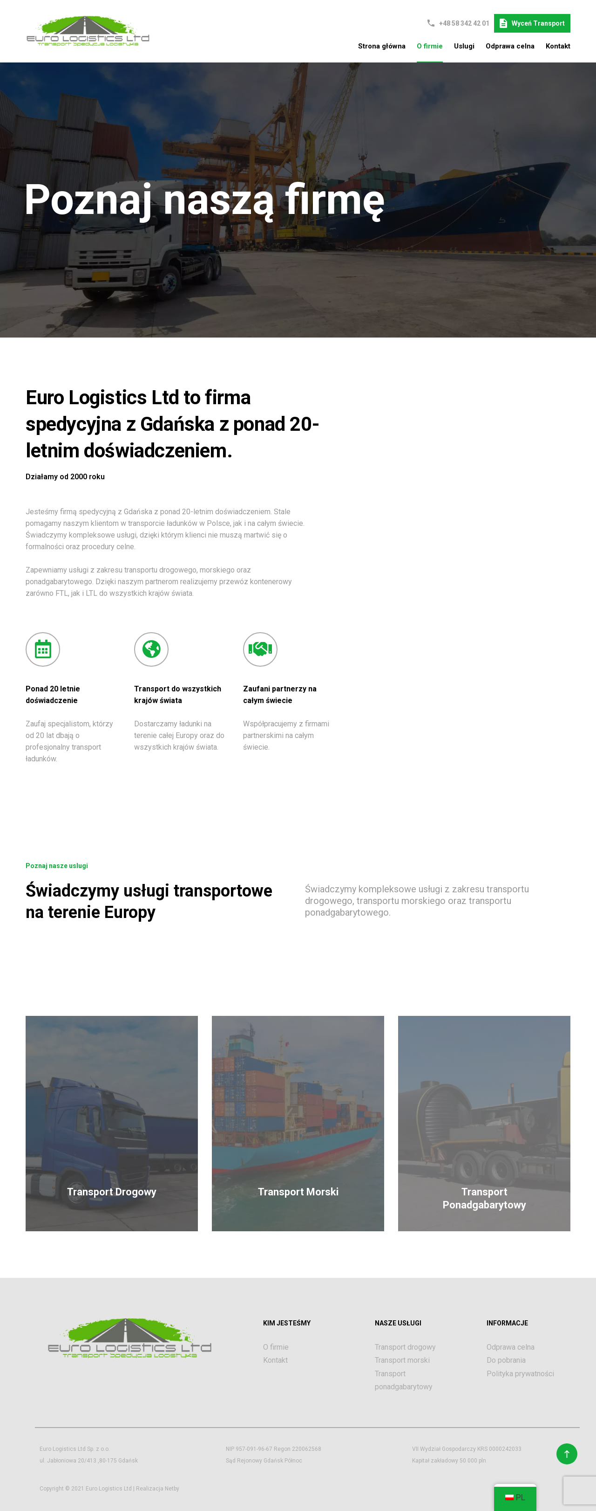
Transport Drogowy (111, 1192)
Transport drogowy (405, 1347)
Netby (172, 1488)
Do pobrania (506, 1360)
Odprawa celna (510, 46)
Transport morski (402, 1360)
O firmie (430, 46)
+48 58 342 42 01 (464, 23)
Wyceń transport (532, 23)
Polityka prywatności (520, 1373)
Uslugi (464, 46)
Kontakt (558, 46)
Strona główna (382, 46)
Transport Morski (298, 1192)
